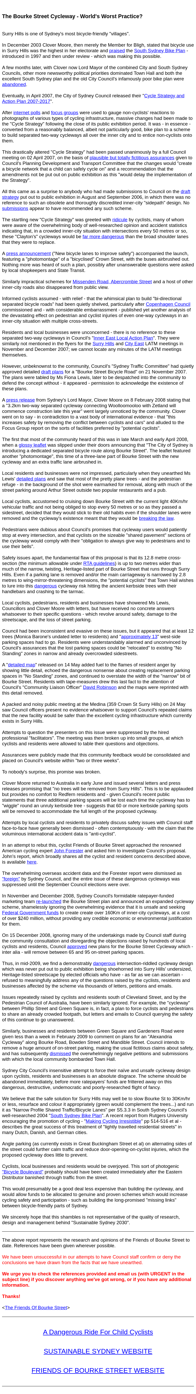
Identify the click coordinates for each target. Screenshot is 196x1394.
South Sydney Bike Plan (159, 50)
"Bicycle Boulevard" (22, 1172)
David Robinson (100, 687)
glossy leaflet (32, 445)
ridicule (119, 219)
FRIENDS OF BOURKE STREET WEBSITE (98, 1370)
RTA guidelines (99, 563)
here (31, 862)
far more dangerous (103, 236)
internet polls (27, 112)
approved (77, 946)
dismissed (60, 1053)
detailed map (21, 664)
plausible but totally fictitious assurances (132, 157)
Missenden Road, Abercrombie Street (112, 281)
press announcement (28, 253)
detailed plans (31, 478)
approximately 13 (139, 636)
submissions (15, 208)
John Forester (68, 850)
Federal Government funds (30, 912)
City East (134, 343)
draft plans (52, 371)
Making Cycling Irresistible (113, 1121)
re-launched (49, 901)
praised (117, 50)
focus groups (64, 112)
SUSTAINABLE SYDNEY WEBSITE (98, 1351)
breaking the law (156, 518)
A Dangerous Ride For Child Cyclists (98, 1332)
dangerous (45, 586)
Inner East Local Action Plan (123, 338)
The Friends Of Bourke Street (36, 1307)
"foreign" (11, 879)
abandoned (14, 84)
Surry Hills (103, 343)
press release (20, 400)
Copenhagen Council (168, 304)
